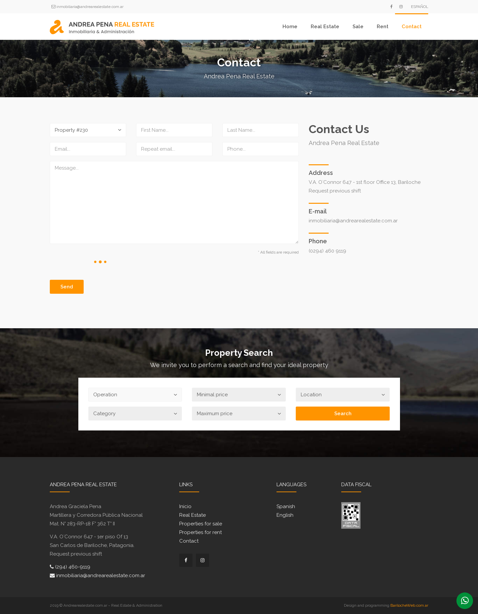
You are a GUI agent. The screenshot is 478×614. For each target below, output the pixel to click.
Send (66, 287)
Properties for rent (200, 532)
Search (343, 414)
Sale (358, 27)
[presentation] (100, 262)
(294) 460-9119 (70, 567)
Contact (412, 27)
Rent (382, 27)
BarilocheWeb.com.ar (409, 605)
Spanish (286, 506)
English (285, 515)
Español (419, 6)
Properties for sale (200, 524)
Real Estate (325, 27)
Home (289, 27)
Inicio (185, 506)
